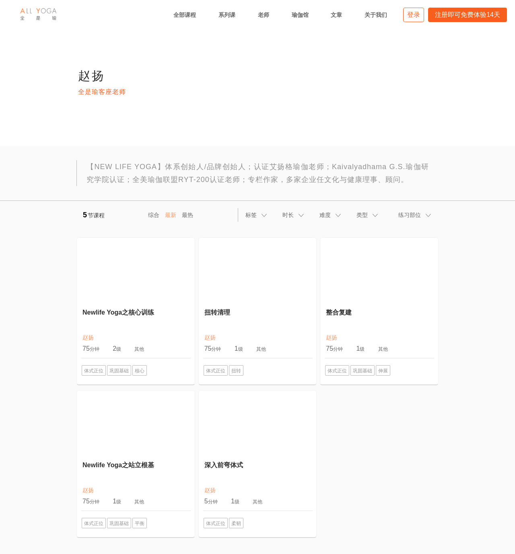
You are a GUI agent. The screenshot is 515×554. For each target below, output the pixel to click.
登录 (413, 14)
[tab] (256, 215)
